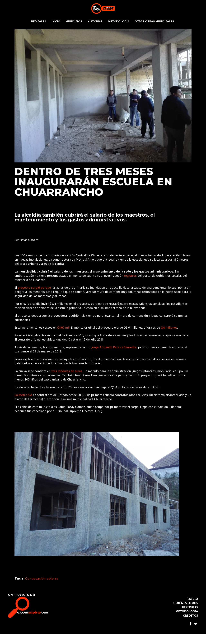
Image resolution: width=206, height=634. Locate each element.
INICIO (192, 599)
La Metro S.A (23, 395)
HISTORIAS (190, 607)
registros (130, 276)
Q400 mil (63, 327)
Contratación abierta (41, 578)
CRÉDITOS (190, 615)
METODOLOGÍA (186, 611)
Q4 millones (169, 327)
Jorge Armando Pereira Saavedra (113, 347)
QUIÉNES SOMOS (185, 603)
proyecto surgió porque (34, 287)
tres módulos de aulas (66, 371)
